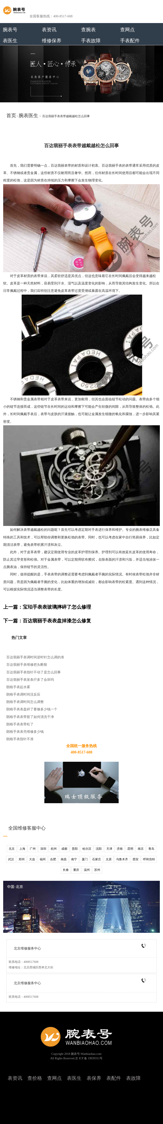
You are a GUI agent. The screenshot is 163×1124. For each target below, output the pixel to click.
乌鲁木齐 (122, 859)
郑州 (22, 859)
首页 (11, 115)
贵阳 (75, 848)
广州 (33, 848)
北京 (12, 848)
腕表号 (10, 29)
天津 (109, 848)
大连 (32, 859)
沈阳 (99, 848)
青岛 (151, 848)
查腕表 (88, 29)
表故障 (133, 1078)
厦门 (85, 859)
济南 (120, 848)
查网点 (127, 29)
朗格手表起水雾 (18, 687)
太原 (109, 859)
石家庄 (96, 859)
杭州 (54, 848)
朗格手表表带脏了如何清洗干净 (30, 717)
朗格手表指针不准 (20, 739)
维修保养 (51, 40)
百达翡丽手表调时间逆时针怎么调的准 (35, 657)
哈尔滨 (86, 848)
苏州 (97, 869)
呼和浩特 (149, 859)
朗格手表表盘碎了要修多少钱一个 (31, 709)
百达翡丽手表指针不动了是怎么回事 (33, 672)
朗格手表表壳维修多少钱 (25, 731)
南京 (141, 848)
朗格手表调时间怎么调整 (25, 702)
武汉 (11, 859)
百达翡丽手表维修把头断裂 (26, 664)
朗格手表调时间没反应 (23, 694)
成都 (64, 848)
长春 (66, 869)
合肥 (53, 859)
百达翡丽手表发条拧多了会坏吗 (30, 679)
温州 (87, 869)
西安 (136, 859)
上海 (22, 848)
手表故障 (91, 40)
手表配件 (130, 40)
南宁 (74, 859)
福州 (43, 859)
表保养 (94, 1078)
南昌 (64, 859)
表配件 (113, 1078)
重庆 (76, 869)
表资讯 (49, 29)
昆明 (130, 848)
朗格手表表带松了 (20, 724)
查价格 (34, 1078)
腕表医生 (28, 115)
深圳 (43, 848)
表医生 (10, 40)
